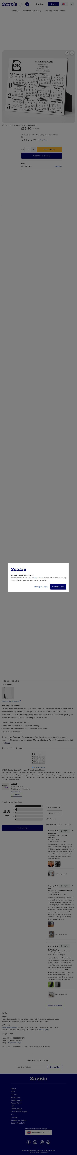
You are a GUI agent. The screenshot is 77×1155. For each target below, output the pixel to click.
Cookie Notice (38, 578)
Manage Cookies (41, 587)
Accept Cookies (58, 587)
